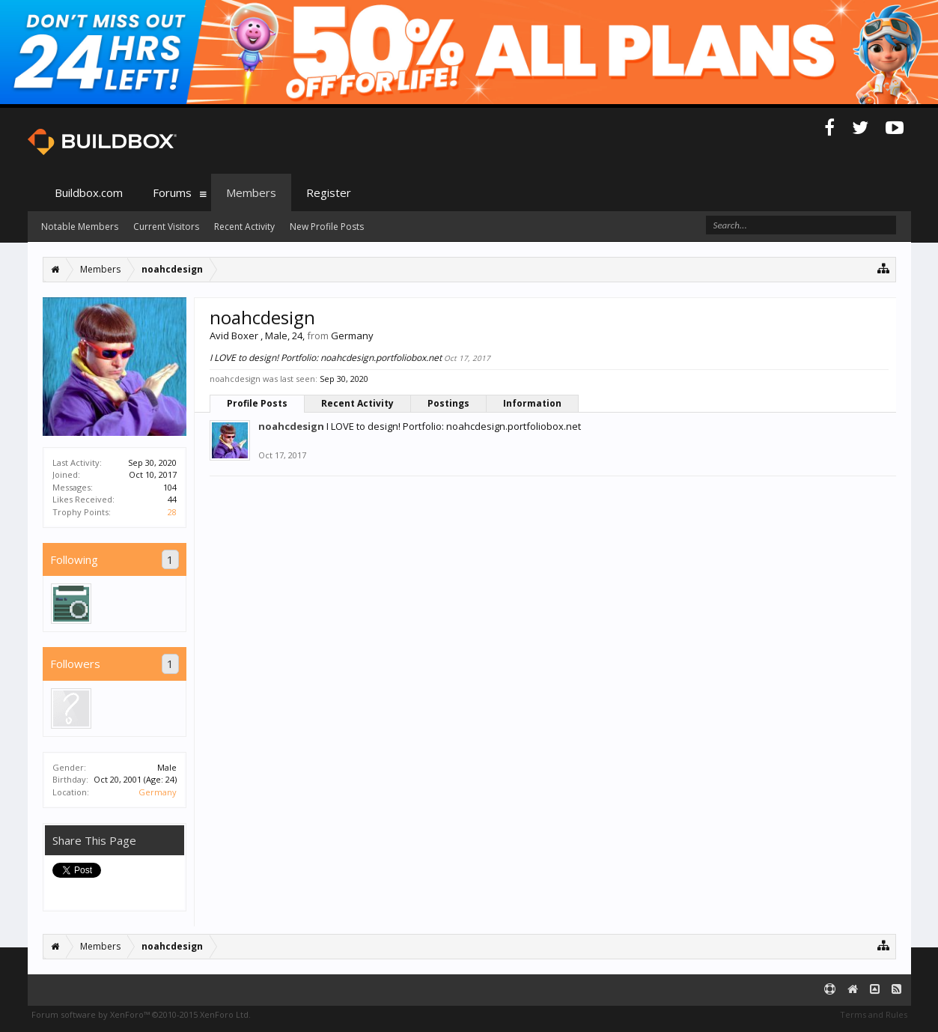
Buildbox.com (89, 192)
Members (251, 192)
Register (328, 192)
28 (172, 511)
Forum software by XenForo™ (141, 1014)
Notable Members (79, 226)
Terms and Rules (873, 1014)
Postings (448, 403)
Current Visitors (166, 226)
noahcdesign (291, 426)
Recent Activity (357, 403)
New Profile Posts (327, 226)
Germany (157, 792)
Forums (172, 192)
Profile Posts (257, 403)
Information (532, 403)
